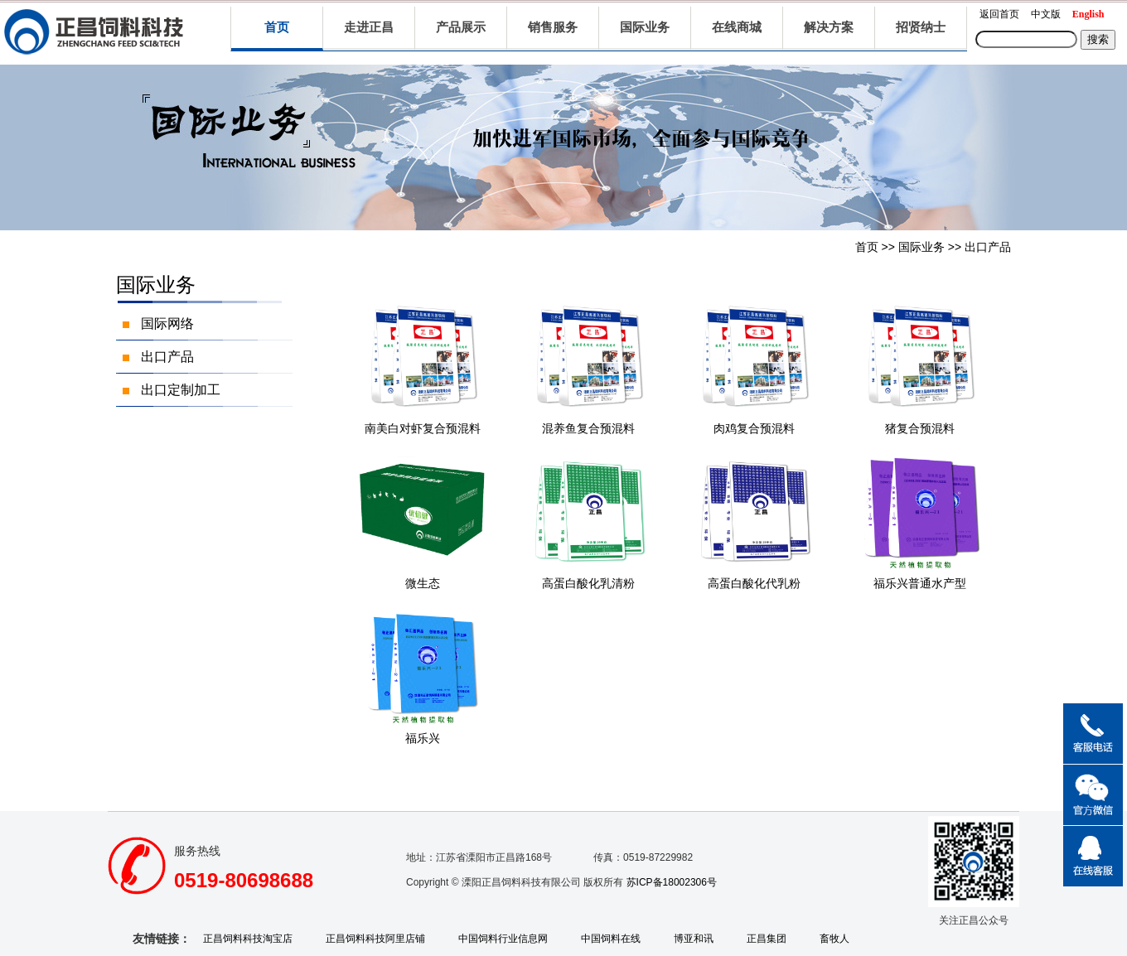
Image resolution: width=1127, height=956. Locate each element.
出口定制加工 (180, 390)
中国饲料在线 (611, 938)
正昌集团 (766, 938)
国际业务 (921, 246)
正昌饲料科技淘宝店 (248, 938)
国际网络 (167, 323)
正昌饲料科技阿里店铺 (375, 938)
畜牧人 (834, 938)
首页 (276, 27)
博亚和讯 (693, 938)
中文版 (1046, 14)
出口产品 (988, 246)
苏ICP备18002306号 (671, 882)
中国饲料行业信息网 (503, 938)
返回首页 (999, 14)
